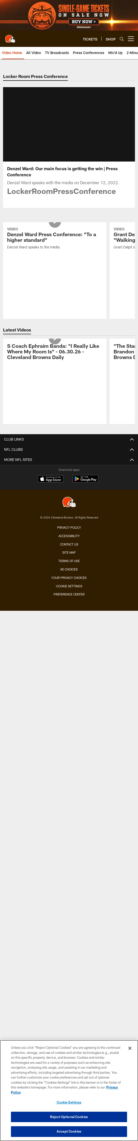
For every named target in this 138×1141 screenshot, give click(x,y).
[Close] (129, 1048)
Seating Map (69, 688)
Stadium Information (69, 955)
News (69, 548)
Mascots (69, 823)
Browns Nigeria (69, 909)
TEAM (69, 434)
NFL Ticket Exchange (69, 715)
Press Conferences (69, 593)
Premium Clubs (69, 679)
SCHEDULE (69, 738)
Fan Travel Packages (69, 724)
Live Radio (69, 584)
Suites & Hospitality (69, 670)
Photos (69, 566)
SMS (69, 937)
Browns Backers (69, 832)
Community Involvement (69, 891)
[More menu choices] (131, 39)
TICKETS (69, 633)
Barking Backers (69, 851)
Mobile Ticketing (69, 697)
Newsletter (69, 927)
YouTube (69, 620)
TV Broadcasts (69, 602)
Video (69, 556)
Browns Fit (69, 900)
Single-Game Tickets (69, 643)
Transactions (69, 479)
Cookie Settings (69, 1102)
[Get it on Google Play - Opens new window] (85, 1007)
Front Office (69, 507)
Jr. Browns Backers (69, 842)
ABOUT (69, 882)
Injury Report (69, 471)
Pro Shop (69, 919)
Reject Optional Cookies (69, 1117)
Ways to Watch (69, 611)
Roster (69, 443)
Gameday (69, 805)
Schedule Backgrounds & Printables (69, 756)
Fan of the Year (69, 814)
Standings (69, 498)
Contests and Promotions (69, 796)
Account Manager (69, 661)
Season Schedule (69, 747)
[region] (69, 1090)
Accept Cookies (69, 1131)
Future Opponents (69, 765)
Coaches (69, 452)
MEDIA (69, 538)
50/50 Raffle (69, 869)
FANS (69, 787)
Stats (69, 489)
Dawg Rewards (69, 860)
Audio (69, 575)
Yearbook (69, 525)
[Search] (122, 38)
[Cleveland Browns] (69, 1029)
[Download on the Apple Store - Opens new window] (50, 1005)
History (69, 516)
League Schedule (69, 774)
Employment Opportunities (69, 964)
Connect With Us (69, 946)
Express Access (69, 706)
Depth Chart (69, 461)
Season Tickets (69, 651)
